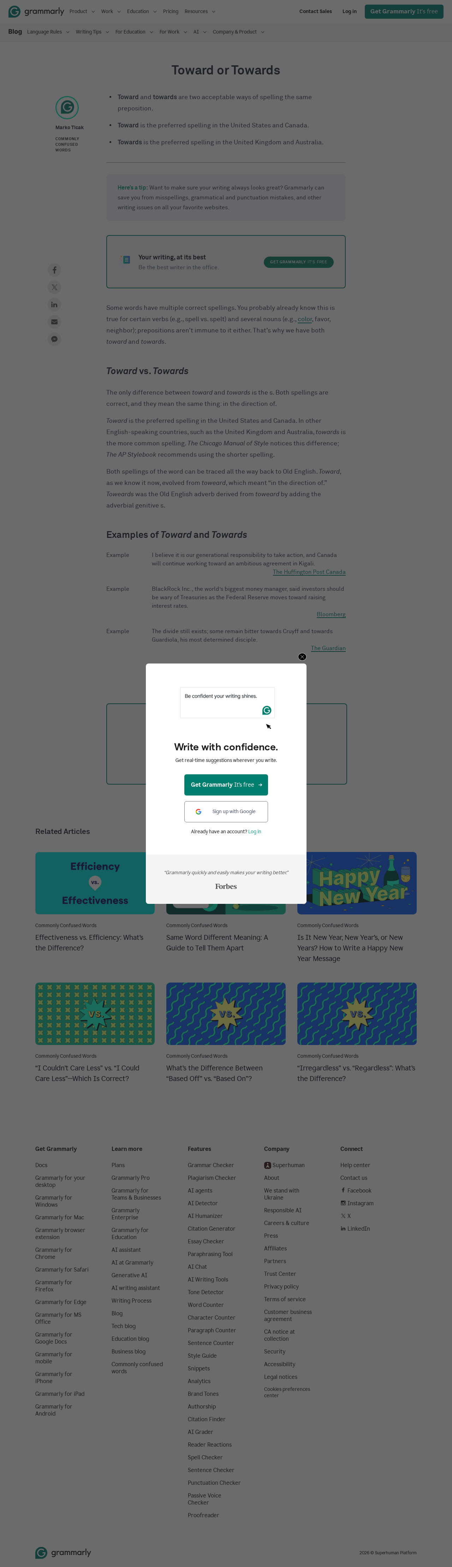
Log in (254, 832)
